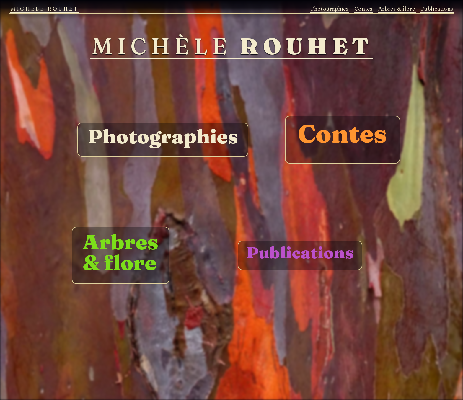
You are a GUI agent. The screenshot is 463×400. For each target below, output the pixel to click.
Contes (363, 8)
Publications (437, 8)
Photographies (329, 8)
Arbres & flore (396, 8)
